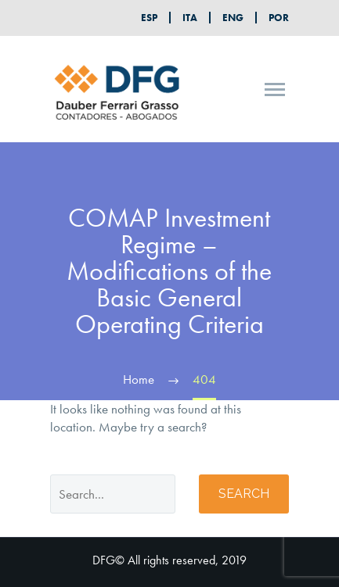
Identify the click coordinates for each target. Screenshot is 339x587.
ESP (149, 17)
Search (243, 493)
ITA (189, 17)
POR (279, 17)
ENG (232, 17)
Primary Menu (275, 89)
